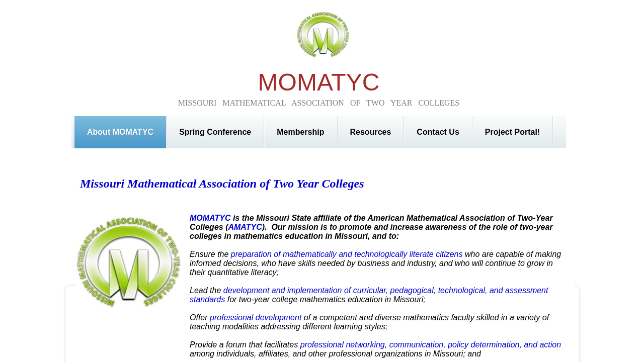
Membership (300, 132)
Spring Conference (215, 132)
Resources (370, 132)
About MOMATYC (120, 132)
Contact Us (438, 132)
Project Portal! (512, 132)
